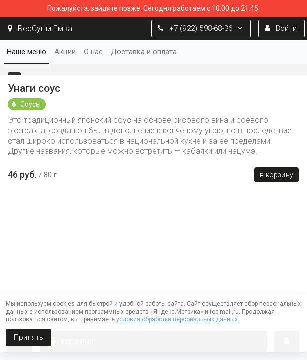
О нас (93, 52)
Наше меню (26, 52)
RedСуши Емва (40, 29)
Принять (29, 337)
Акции (65, 52)
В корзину (277, 175)
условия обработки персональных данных (177, 319)
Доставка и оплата (144, 52)
